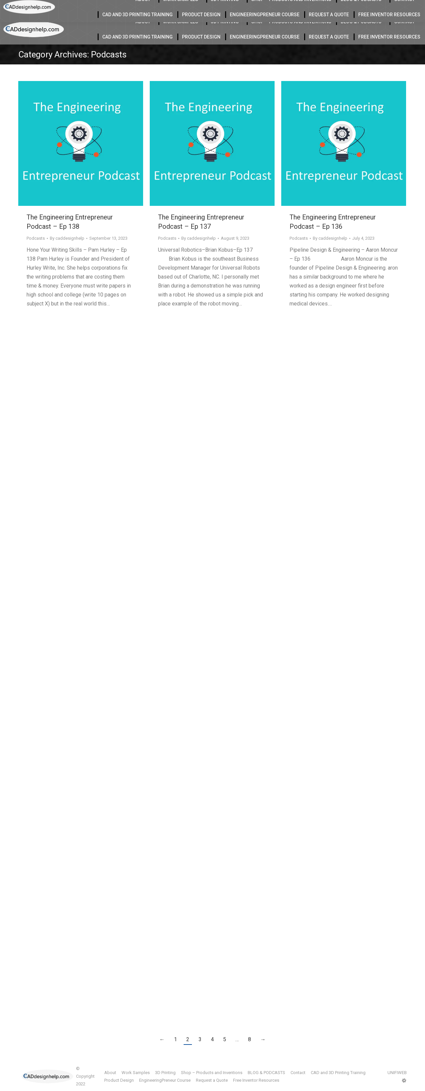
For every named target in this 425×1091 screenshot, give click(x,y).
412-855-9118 (352, 7)
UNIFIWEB (397, 1072)
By (67, 238)
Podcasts (36, 238)
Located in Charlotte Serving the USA (139, 7)
